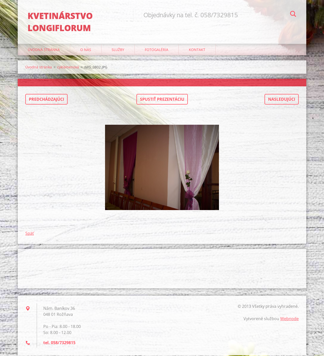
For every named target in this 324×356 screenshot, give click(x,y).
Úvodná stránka (44, 50)
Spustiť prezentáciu (162, 100)
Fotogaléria (156, 50)
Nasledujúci (281, 100)
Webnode (289, 319)
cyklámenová (68, 67)
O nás (85, 50)
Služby (118, 50)
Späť (29, 234)
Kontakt (197, 50)
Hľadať (293, 14)
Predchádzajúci (46, 100)
